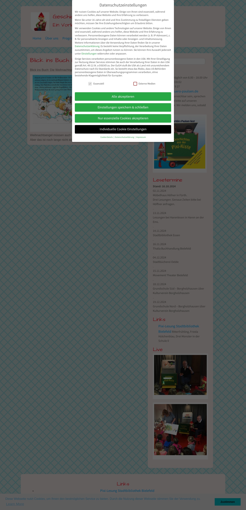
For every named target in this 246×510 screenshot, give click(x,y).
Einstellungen (89, 53)
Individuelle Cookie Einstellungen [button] (123, 129)
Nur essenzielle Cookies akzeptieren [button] (123, 118)
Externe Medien (144, 83)
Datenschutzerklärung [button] (124, 137)
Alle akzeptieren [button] (123, 96)
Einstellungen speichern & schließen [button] (123, 107)
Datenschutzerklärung (87, 46)
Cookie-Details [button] (106, 137)
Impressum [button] (141, 137)
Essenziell (96, 83)
